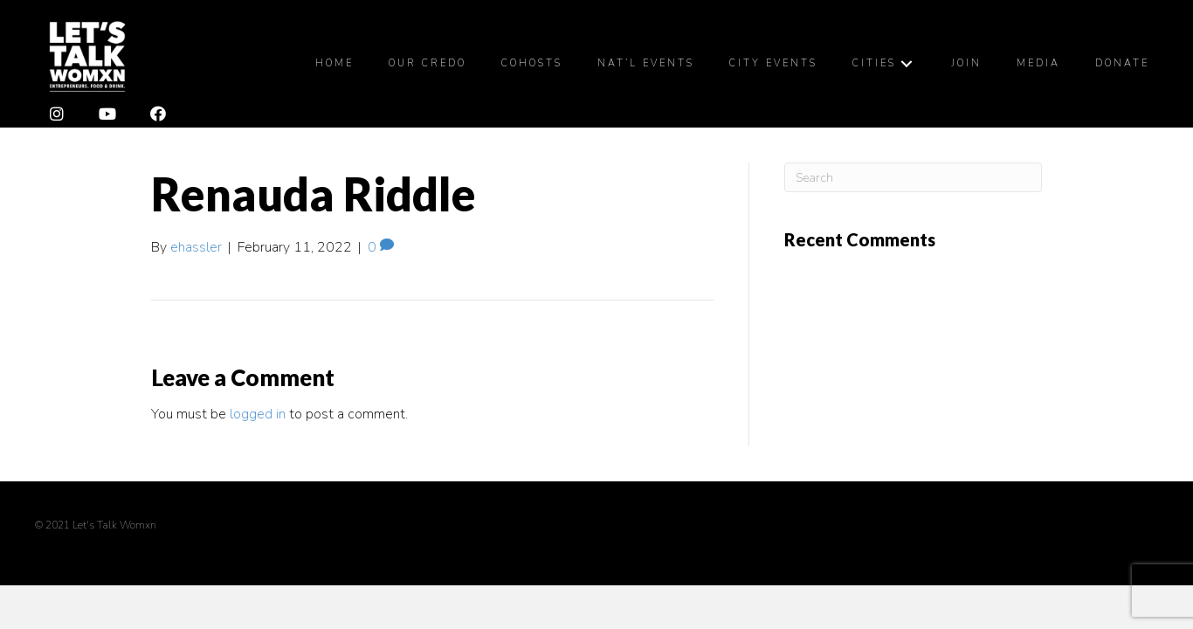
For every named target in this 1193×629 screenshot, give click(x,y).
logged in (258, 414)
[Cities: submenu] (906, 63)
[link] (334, 63)
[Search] (913, 177)
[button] (57, 114)
